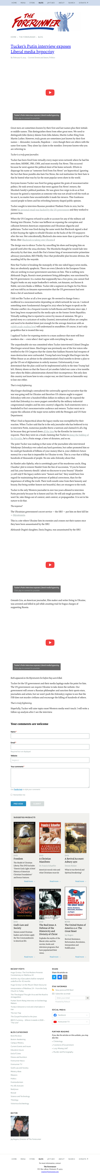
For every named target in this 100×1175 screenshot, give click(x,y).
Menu (23, 3)
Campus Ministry (17, 1043)
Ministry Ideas (16, 1071)
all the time (48, 431)
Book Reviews (16, 1036)
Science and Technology (20, 1096)
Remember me (19, 794)
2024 (24, 57)
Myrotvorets (19, 515)
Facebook (62, 1015)
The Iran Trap (16, 1013)
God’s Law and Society (19, 1068)
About (62, 3)
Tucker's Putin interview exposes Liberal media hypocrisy (36, 115)
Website (14, 755)
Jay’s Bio (51, 3)
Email (13, 742)
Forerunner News (18, 1061)
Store (32, 3)
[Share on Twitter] (54, 977)
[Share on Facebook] (59, 977)
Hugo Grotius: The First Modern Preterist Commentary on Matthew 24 (27, 973)
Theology (14, 1100)
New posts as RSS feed (64, 990)
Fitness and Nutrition (19, 1057)
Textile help (18, 789)
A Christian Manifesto (45, 860)
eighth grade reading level (23, 326)
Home (14, 3)
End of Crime (16, 1053)
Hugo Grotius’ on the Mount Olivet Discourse (28, 985)
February (16, 57)
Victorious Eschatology (20, 1103)
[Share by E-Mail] (65, 977)
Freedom (18, 858)
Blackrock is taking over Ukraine (38, 239)
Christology (58, 1041)
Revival (13, 1093)
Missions (14, 1075)
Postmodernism (17, 1082)
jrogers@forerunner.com (50, 1172)
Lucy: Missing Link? (60, 1048)
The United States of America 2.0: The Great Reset (75, 928)
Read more (28, 881)
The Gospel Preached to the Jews (24, 1016)
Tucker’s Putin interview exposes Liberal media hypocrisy (41, 48)
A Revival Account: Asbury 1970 (74, 860)
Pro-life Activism (17, 1086)
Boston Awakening (18, 1039)
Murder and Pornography (63, 1052)
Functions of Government (63, 1045)
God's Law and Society (21, 926)
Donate (82, 1159)
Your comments (17, 766)
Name (13, 731)
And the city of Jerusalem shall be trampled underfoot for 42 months (27, 980)
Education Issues (17, 1050)
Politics (52, 57)
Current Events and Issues (38, 57)
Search (71, 3)
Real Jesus (14, 1089)
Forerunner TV (16, 1064)
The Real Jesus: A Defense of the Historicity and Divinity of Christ (48, 929)
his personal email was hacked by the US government (43, 209)
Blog (41, 3)
